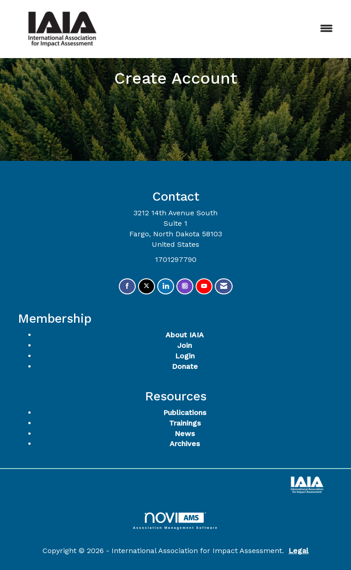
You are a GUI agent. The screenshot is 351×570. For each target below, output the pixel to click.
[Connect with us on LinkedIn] (165, 286)
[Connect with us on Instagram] (184, 286)
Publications (184, 412)
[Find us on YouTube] (204, 286)
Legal (298, 550)
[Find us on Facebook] (127, 286)
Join (184, 345)
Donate (185, 366)
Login (185, 356)
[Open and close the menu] (229, 29)
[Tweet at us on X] (146, 286)
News (185, 433)
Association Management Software (175, 520)
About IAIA (184, 334)
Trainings (185, 423)
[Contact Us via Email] (224, 286)
